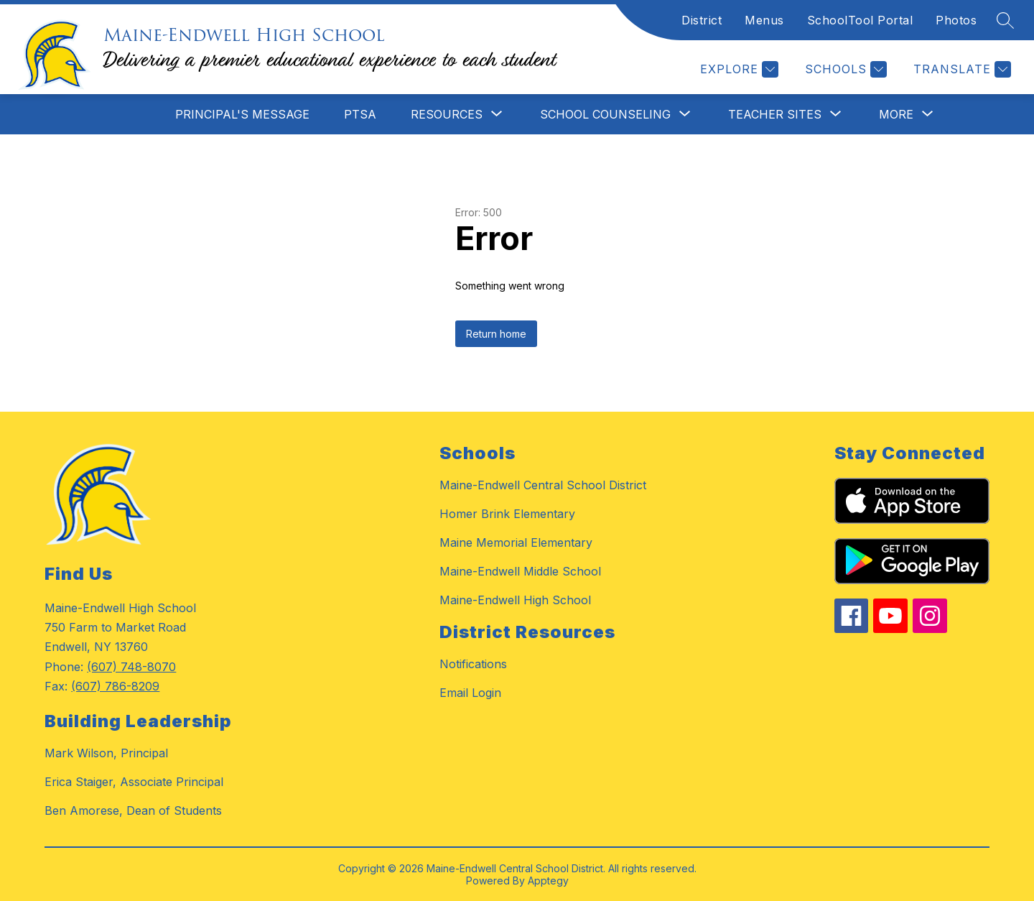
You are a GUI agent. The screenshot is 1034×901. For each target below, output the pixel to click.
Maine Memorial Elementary (515, 542)
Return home (496, 334)
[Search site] (1005, 20)
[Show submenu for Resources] (447, 114)
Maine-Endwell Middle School (520, 571)
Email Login (470, 692)
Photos (956, 20)
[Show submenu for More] (896, 114)
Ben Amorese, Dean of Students (133, 810)
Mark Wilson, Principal (106, 753)
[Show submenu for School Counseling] (605, 114)
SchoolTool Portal (860, 20)
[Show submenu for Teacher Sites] (774, 114)
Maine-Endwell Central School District (542, 485)
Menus (764, 20)
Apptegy (548, 880)
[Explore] (737, 69)
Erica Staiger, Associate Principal (134, 782)
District (701, 20)
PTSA (360, 114)
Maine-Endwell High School (515, 600)
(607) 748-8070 (131, 667)
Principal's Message (242, 114)
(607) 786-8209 (115, 686)
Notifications (473, 664)
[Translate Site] (960, 69)
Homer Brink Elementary (507, 514)
